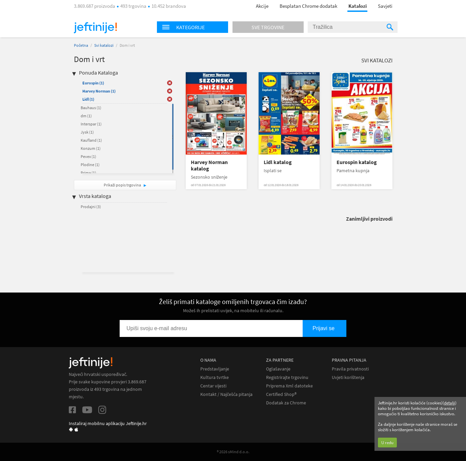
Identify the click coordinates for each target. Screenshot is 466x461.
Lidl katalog (278, 162)
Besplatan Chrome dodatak (308, 6)
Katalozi (357, 6)
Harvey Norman (99, 91)
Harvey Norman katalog (209, 165)
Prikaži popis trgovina (123, 184)
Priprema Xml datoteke (289, 386)
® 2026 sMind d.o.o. (233, 451)
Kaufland (91, 140)
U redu (387, 442)
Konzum (91, 148)
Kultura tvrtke (214, 377)
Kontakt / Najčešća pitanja (226, 394)
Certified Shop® (281, 394)
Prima (88, 172)
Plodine (90, 164)
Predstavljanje (214, 369)
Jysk (87, 132)
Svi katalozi (104, 45)
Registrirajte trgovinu (287, 377)
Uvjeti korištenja (348, 377)
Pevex (88, 156)
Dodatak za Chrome (286, 403)
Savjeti (385, 6)
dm (86, 115)
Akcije (262, 6)
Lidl (88, 99)
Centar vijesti (213, 386)
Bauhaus (91, 107)
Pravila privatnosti (350, 369)
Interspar (91, 123)
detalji (449, 403)
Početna (81, 45)
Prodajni (91, 206)
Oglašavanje (278, 369)
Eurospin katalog (357, 162)
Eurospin (93, 82)
